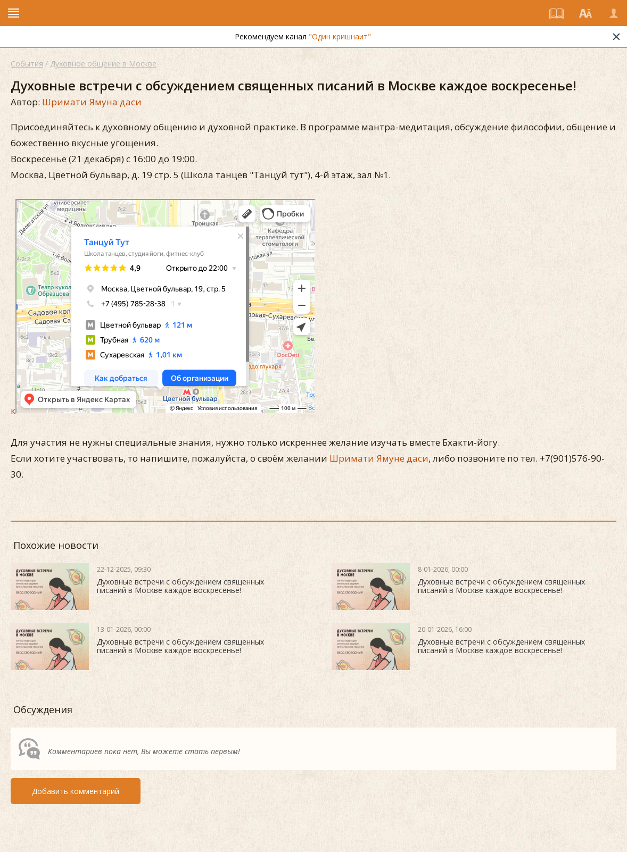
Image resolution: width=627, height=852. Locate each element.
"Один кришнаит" (340, 36)
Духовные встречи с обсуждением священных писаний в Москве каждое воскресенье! (180, 586)
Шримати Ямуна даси (92, 102)
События (27, 64)
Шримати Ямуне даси (378, 458)
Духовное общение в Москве (103, 64)
